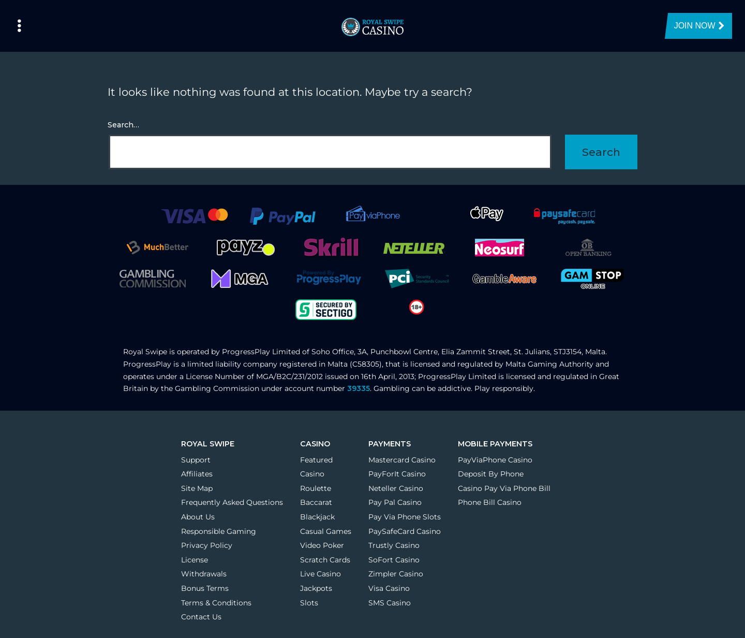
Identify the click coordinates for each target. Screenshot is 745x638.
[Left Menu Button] (19, 26)
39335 (358, 388)
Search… (123, 124)
